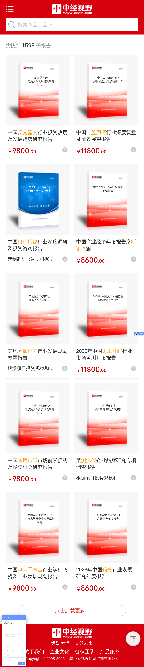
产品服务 (110, 651)
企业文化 (59, 651)
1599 (28, 45)
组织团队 (85, 651)
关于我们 (34, 651)
